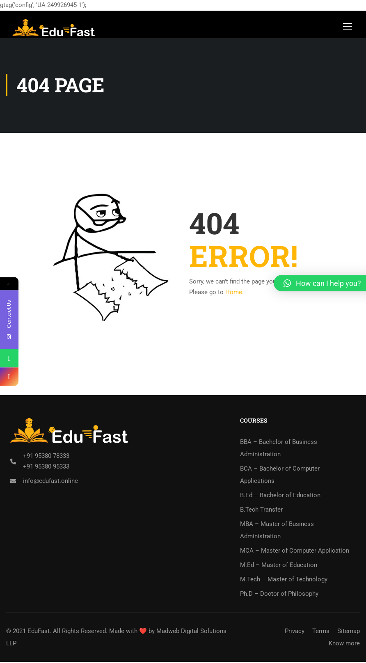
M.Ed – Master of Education (278, 566)
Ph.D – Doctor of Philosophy (279, 595)
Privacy (294, 632)
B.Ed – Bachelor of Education (280, 496)
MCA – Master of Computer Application (294, 552)
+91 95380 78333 (46, 457)
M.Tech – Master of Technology (283, 580)
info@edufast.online (50, 482)
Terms (320, 632)
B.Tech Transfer (261, 510)
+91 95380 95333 (46, 467)
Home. (234, 293)
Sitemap (348, 632)
